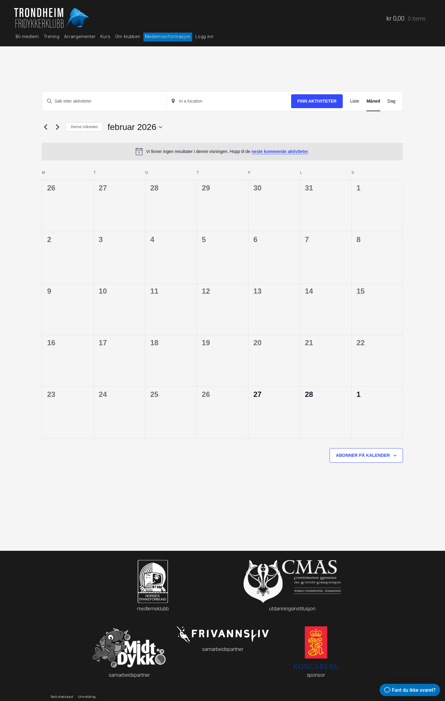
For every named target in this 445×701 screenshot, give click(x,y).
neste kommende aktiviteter (280, 151)
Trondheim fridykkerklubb (52, 18)
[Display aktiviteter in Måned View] (373, 101)
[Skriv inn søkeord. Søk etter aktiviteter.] (104, 101)
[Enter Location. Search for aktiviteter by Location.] (229, 101)
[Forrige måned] (45, 127)
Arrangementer (80, 36)
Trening (52, 36)
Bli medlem (27, 36)
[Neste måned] (57, 127)
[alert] (222, 151)
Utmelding (87, 697)
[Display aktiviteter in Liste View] (354, 101)
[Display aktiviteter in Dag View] (392, 101)
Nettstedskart (62, 697)
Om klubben (127, 36)
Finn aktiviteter (317, 101)
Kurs (105, 36)
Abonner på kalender (363, 455)
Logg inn (204, 36)
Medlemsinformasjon (168, 36)
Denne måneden (84, 127)
